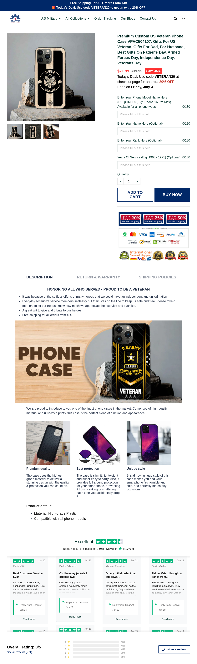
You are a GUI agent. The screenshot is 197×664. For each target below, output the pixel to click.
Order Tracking (105, 18)
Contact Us (148, 18)
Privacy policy (111, 653)
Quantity (123, 174)
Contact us (61, 659)
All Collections (77, 18)
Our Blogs (128, 18)
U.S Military (51, 18)
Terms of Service (113, 659)
